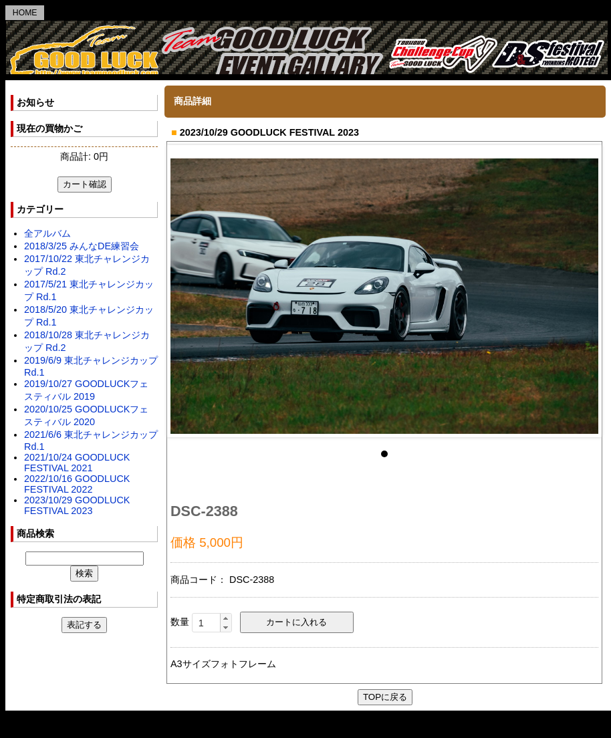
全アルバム (47, 233)
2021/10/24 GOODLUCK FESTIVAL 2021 (77, 462)
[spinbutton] (212, 623)
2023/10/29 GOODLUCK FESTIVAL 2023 (77, 505)
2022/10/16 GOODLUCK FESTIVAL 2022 (77, 484)
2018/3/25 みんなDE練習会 (81, 246)
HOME (25, 12)
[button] (225, 618)
